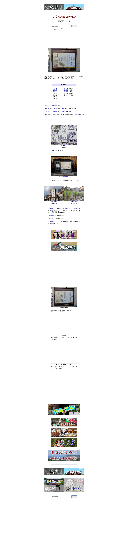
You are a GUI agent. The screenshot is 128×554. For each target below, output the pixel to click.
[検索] (60, 26)
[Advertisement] (64, 38)
